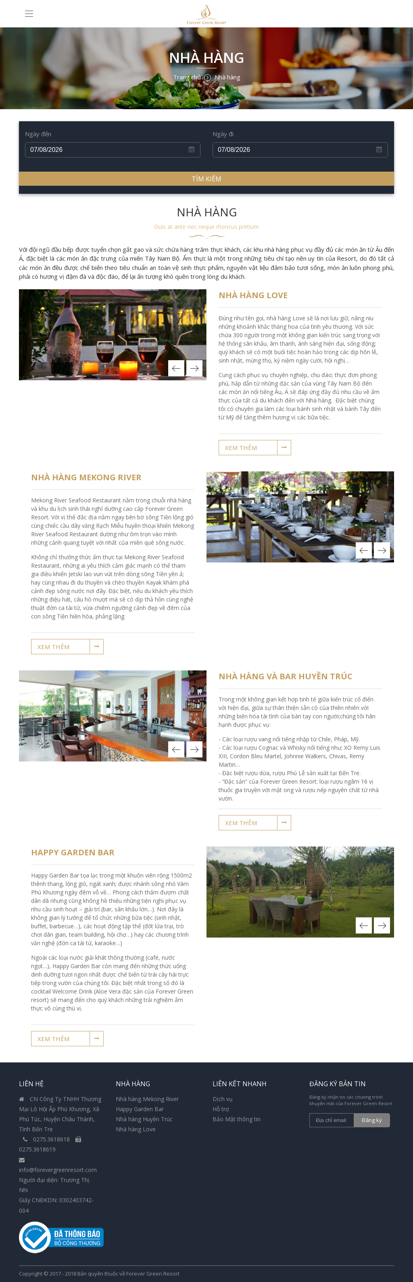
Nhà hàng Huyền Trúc (144, 1119)
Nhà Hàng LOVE (253, 295)
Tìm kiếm (206, 178)
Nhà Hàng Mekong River (86, 477)
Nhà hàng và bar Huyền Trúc (286, 676)
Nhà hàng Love (136, 1129)
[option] (112, 334)
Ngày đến (38, 134)
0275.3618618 (47, 1139)
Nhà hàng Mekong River (147, 1099)
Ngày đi (223, 134)
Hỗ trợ (221, 1109)
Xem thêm (241, 448)
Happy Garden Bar (73, 852)
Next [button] (194, 368)
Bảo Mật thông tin (237, 1119)
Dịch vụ (223, 1099)
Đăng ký (373, 1120)
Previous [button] (176, 368)
